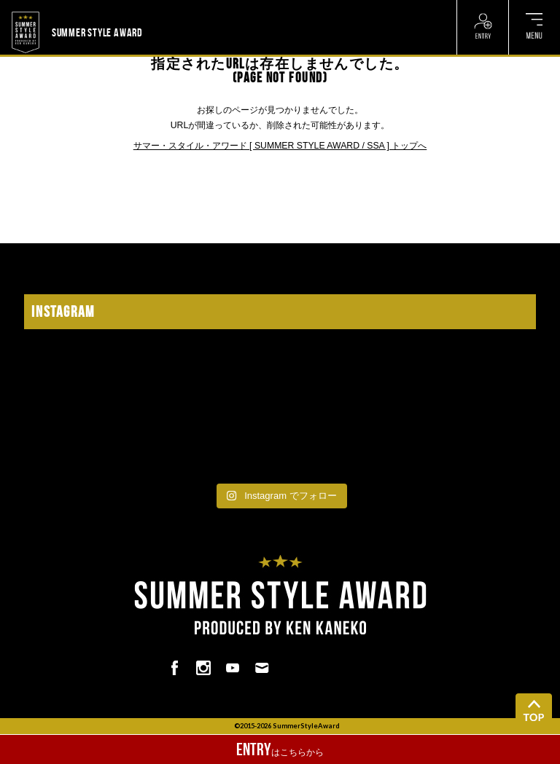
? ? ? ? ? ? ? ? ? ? (179, 9)
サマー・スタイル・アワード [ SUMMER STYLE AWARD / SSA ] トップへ (280, 146)
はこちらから (280, 749)
